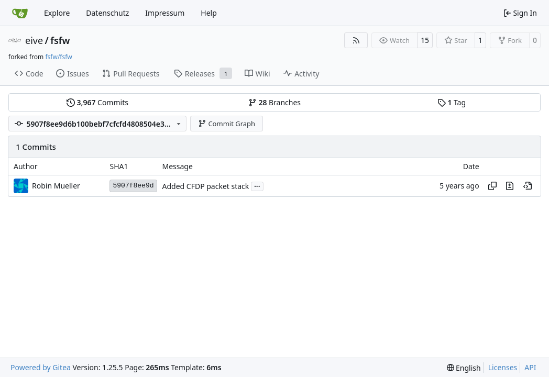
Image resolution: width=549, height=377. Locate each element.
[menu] (464, 368)
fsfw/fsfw (58, 56)
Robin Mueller (56, 186)
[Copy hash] (492, 186)
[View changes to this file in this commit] (510, 186)
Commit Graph (226, 123)
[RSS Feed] (356, 40)
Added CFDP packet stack (205, 186)
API (530, 367)
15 (425, 40)
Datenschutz (107, 13)
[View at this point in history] (527, 186)
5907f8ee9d (133, 186)
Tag (451, 102)
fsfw (60, 40)
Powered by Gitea (40, 367)
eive (34, 40)
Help (209, 13)
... (257, 185)
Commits (97, 102)
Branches (274, 102)
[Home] (20, 13)
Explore (57, 13)
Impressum (164, 13)
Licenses (503, 367)
